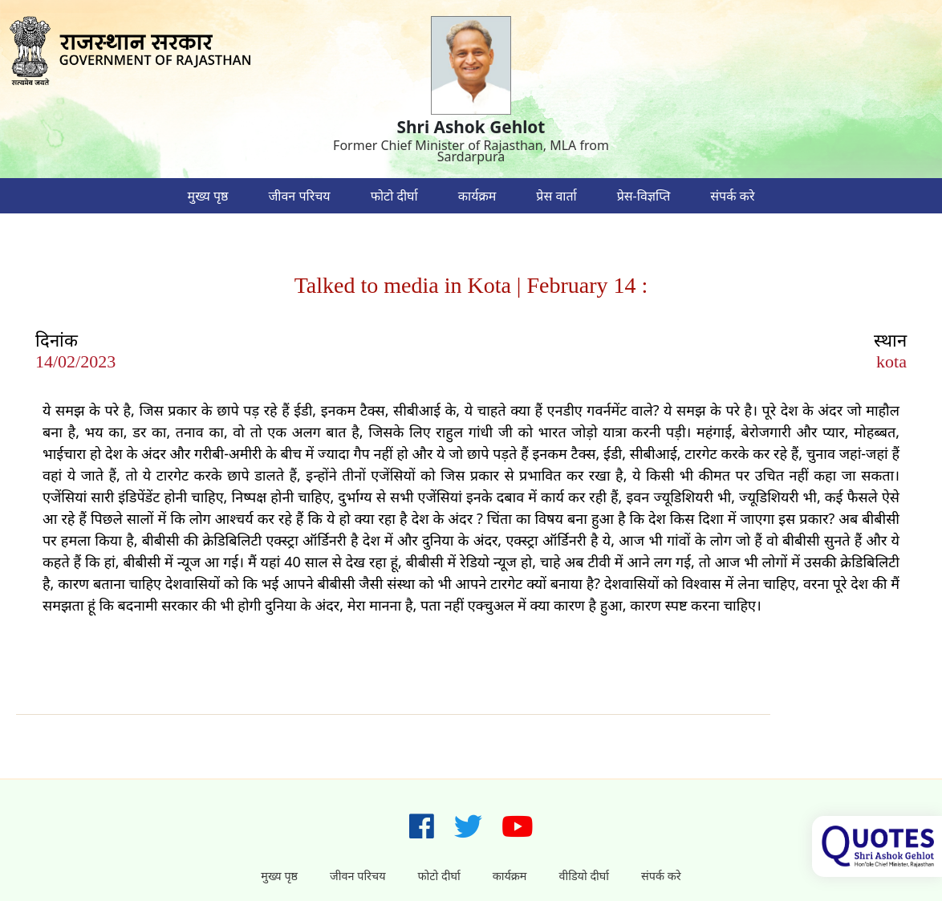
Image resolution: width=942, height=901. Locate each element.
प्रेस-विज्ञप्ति (644, 196)
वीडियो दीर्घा (583, 875)
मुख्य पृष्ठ (208, 196)
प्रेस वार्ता (556, 196)
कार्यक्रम (477, 196)
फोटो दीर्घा (394, 196)
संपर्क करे (732, 196)
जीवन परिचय (299, 196)
